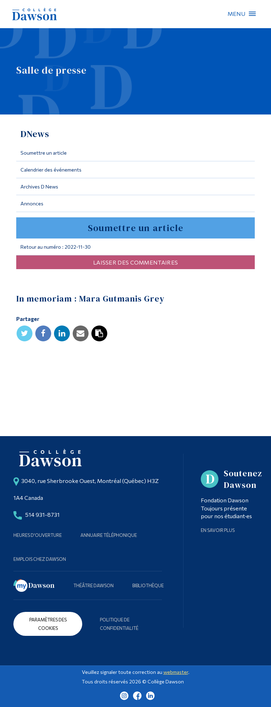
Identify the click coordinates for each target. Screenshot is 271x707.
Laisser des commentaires (135, 262)
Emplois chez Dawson (39, 559)
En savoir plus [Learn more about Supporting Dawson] (218, 530)
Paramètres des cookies (48, 624)
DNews (35, 134)
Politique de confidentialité (119, 624)
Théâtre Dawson (93, 585)
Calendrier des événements (51, 170)
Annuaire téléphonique (108, 535)
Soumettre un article (43, 153)
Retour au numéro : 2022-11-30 (55, 247)
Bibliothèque (148, 585)
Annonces (31, 203)
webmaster (175, 672)
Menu (252, 14)
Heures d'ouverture (37, 535)
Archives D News (39, 187)
